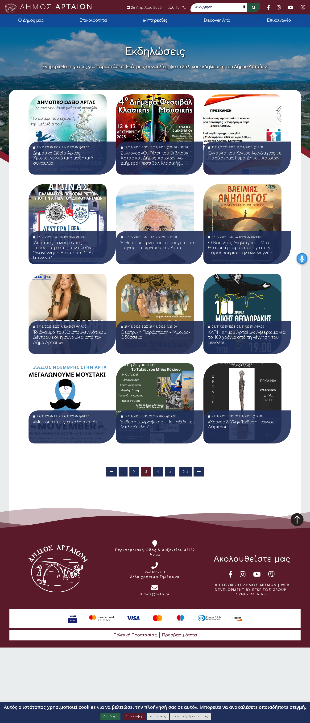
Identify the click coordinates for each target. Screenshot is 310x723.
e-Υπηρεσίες (155, 20)
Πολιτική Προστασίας (135, 635)
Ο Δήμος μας (31, 20)
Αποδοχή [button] (110, 716)
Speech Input (244, 6)
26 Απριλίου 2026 (144, 7)
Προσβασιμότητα (179, 635)
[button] (253, 7)
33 (185, 472)
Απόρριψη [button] (133, 716)
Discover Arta (217, 20)
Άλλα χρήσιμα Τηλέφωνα (155, 577)
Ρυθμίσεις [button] (158, 716)
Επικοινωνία (279, 20)
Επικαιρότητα (93, 20)
